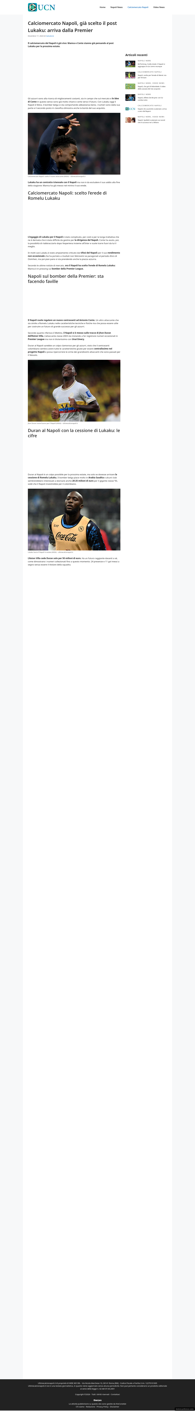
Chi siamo (80, 1406)
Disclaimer (114, 1406)
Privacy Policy (102, 1406)
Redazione (90, 1406)
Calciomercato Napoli (138, 7)
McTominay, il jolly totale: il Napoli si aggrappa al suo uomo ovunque (151, 65)
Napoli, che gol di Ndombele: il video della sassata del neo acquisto (152, 87)
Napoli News (116, 7)
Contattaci (115, 1394)
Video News (159, 7)
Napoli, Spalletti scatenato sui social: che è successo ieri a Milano (151, 121)
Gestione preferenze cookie (185, 1409)
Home (103, 7)
